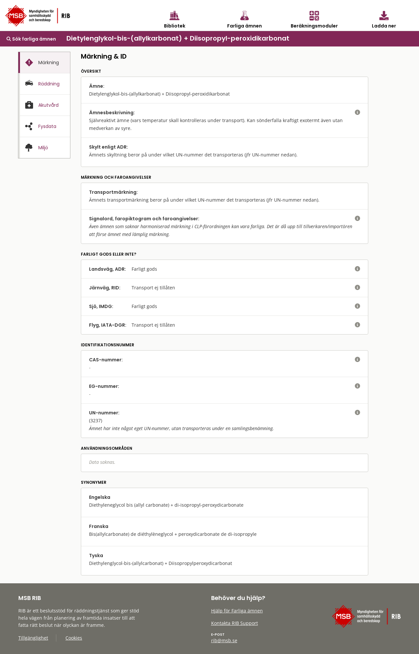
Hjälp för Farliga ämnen (237, 611)
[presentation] (44, 62)
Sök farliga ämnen (31, 39)
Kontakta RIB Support (234, 623)
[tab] (44, 62)
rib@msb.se (224, 640)
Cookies (73, 638)
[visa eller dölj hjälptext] (357, 113)
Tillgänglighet (33, 638)
